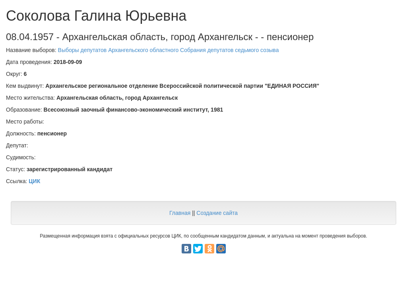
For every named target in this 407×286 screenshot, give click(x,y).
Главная (179, 213)
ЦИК (34, 181)
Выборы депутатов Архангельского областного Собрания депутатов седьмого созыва (168, 50)
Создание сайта (217, 213)
